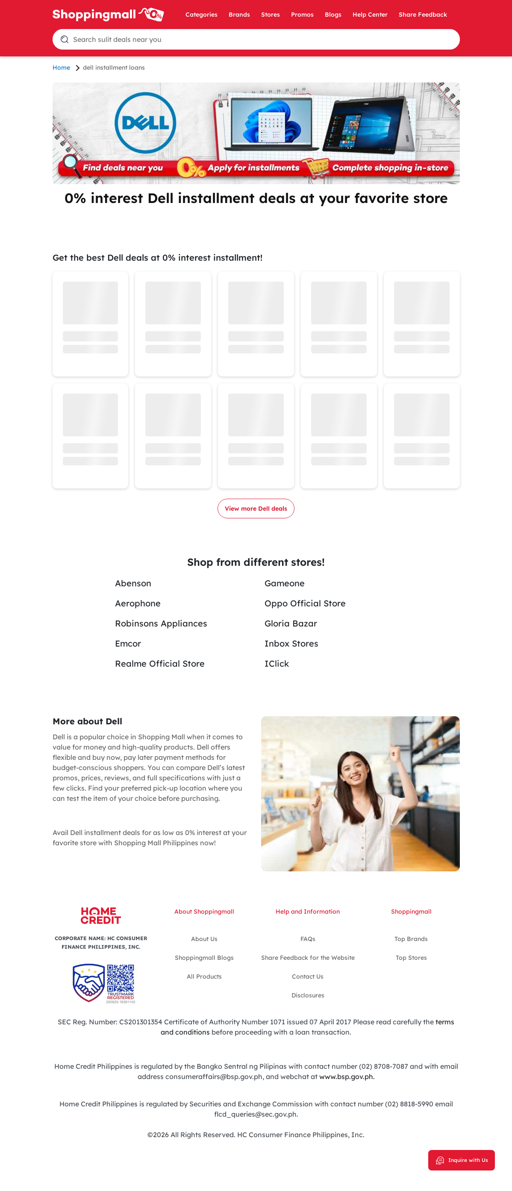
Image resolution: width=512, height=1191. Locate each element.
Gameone (285, 583)
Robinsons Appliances (161, 623)
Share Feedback (423, 14)
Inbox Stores (291, 643)
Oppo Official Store (305, 603)
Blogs (333, 14)
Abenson (133, 583)
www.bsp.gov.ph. (347, 1076)
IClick (277, 663)
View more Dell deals (256, 508)
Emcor (128, 643)
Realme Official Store (160, 663)
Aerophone (138, 603)
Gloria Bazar (291, 623)
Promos (302, 14)
